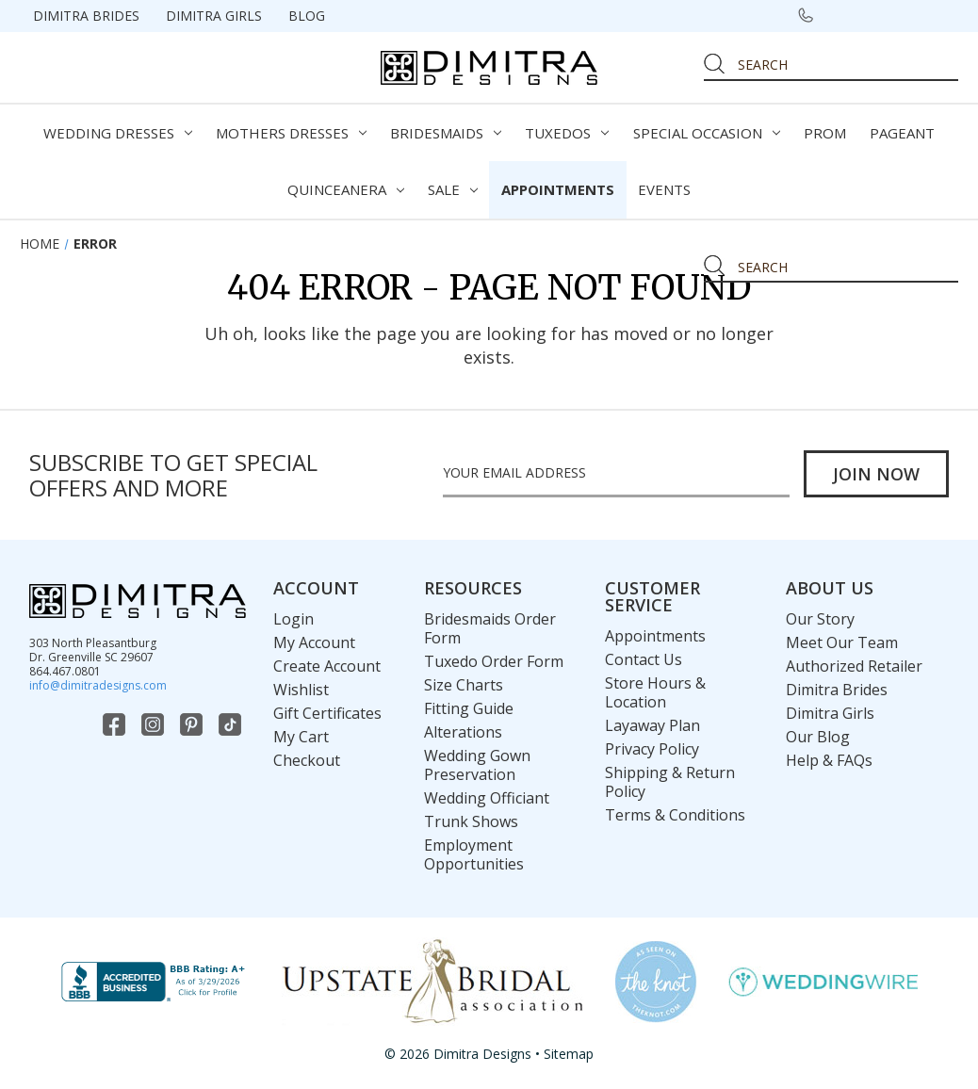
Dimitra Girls (214, 15)
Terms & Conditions (675, 815)
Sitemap (569, 1054)
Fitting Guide (468, 708)
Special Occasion (706, 132)
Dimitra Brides (86, 15)
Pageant (902, 132)
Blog (306, 15)
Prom (825, 132)
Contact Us (643, 659)
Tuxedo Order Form (493, 661)
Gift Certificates (327, 713)
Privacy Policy (652, 749)
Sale (453, 189)
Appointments (557, 189)
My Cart (301, 736)
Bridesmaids (445, 132)
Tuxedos (567, 132)
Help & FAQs (829, 760)
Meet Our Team (842, 642)
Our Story (820, 619)
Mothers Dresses (291, 132)
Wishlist (301, 689)
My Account (314, 642)
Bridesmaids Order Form (490, 628)
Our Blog (818, 736)
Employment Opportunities (474, 854)
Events (664, 189)
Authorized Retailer (854, 666)
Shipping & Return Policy (670, 782)
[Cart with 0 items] (936, 15)
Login (293, 619)
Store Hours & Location (655, 692)
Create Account (327, 666)
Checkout (306, 760)
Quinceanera (345, 189)
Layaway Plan (652, 725)
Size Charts (463, 685)
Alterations (463, 732)
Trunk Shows (471, 821)
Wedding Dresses (117, 132)
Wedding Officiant (486, 798)
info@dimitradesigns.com (98, 685)
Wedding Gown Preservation (477, 765)
